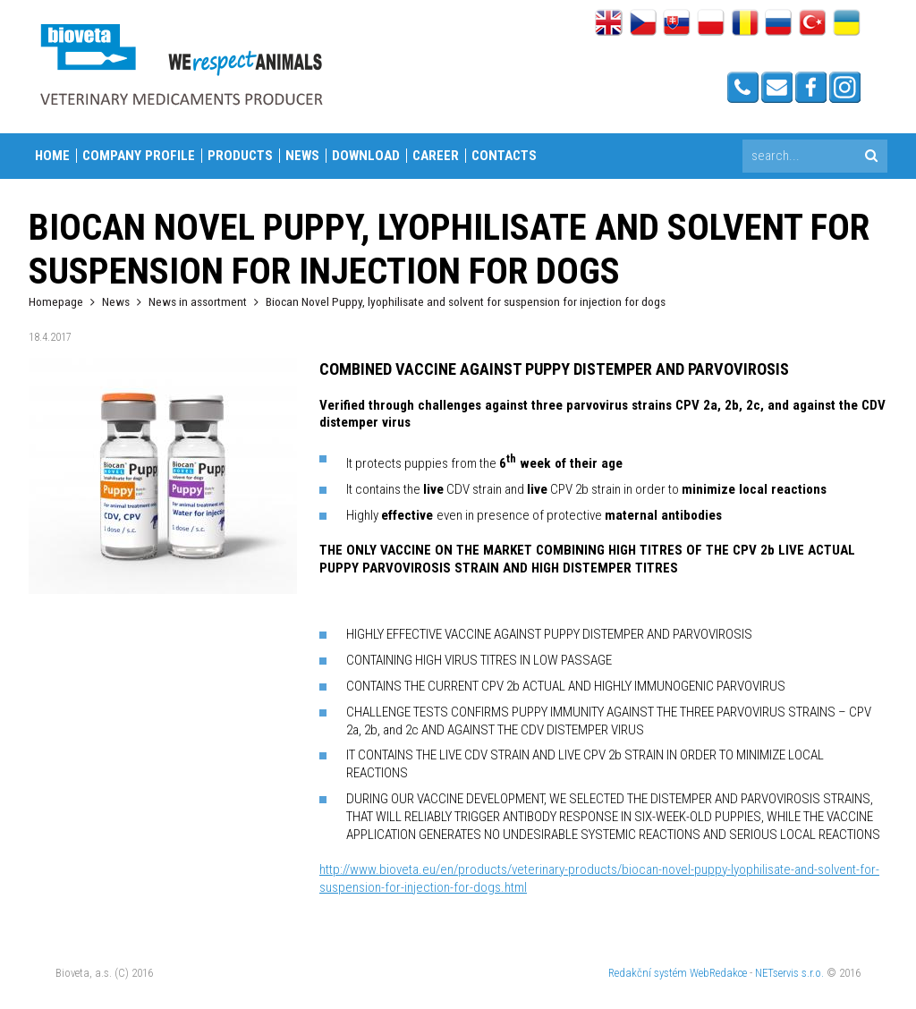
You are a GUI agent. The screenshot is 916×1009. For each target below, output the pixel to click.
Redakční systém (647, 972)
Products (240, 156)
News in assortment (197, 301)
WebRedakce (718, 972)
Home (52, 156)
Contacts (504, 156)
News (302, 156)
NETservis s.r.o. (789, 972)
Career (435, 156)
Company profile (138, 156)
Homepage (56, 301)
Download (366, 156)
